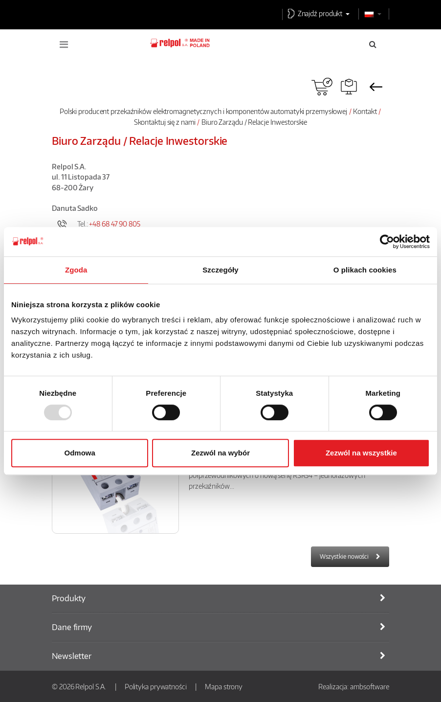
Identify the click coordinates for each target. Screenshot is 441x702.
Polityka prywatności (156, 686)
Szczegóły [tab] (220, 270)
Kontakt (364, 111)
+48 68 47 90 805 (114, 223)
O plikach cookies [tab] (365, 270)
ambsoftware (369, 686)
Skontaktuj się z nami (165, 121)
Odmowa (80, 453)
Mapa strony (224, 686)
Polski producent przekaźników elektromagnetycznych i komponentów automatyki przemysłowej (203, 111)
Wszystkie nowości (344, 556)
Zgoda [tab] (76, 270)
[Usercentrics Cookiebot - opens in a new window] (387, 241)
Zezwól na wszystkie (361, 453)
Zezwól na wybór (220, 453)
